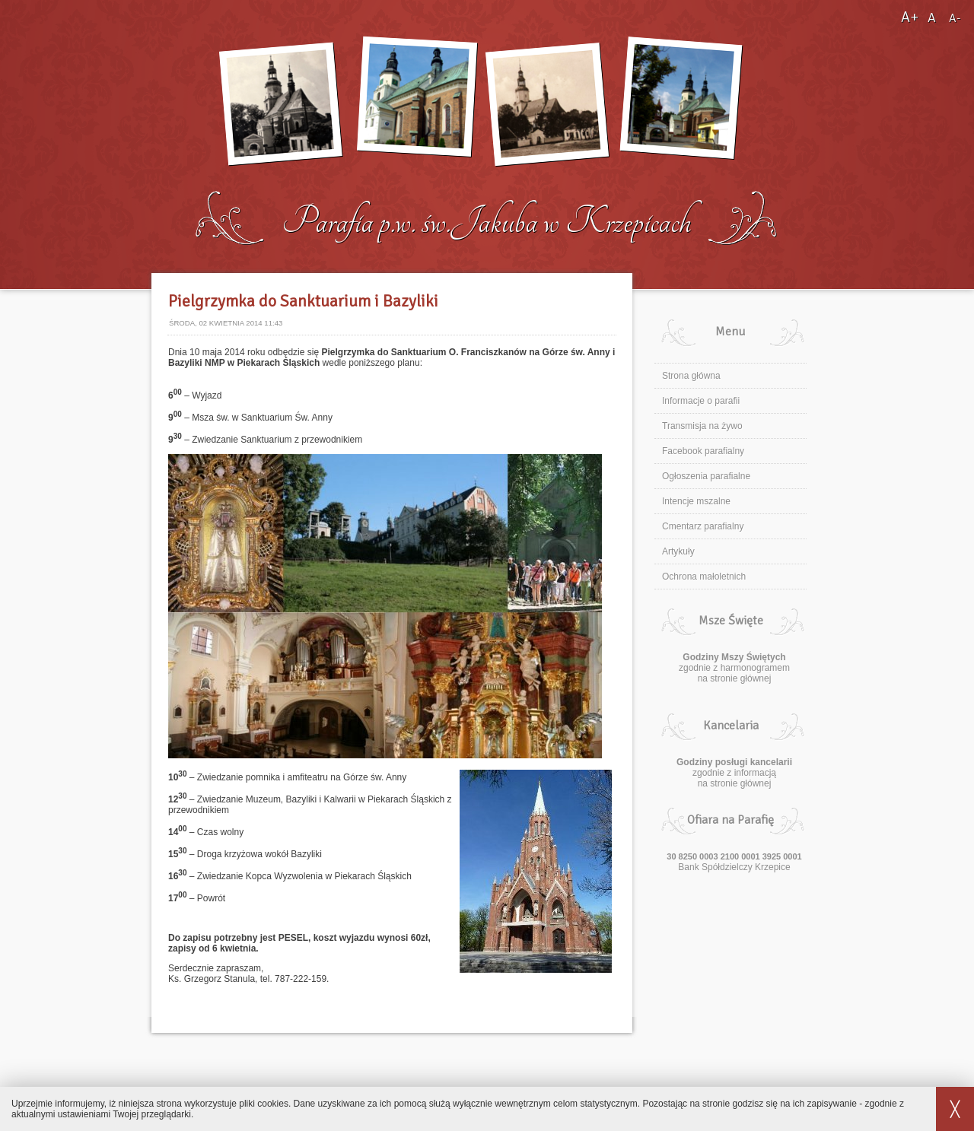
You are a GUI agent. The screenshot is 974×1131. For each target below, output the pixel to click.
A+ (911, 17)
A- (954, 18)
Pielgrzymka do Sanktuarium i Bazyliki (303, 301)
